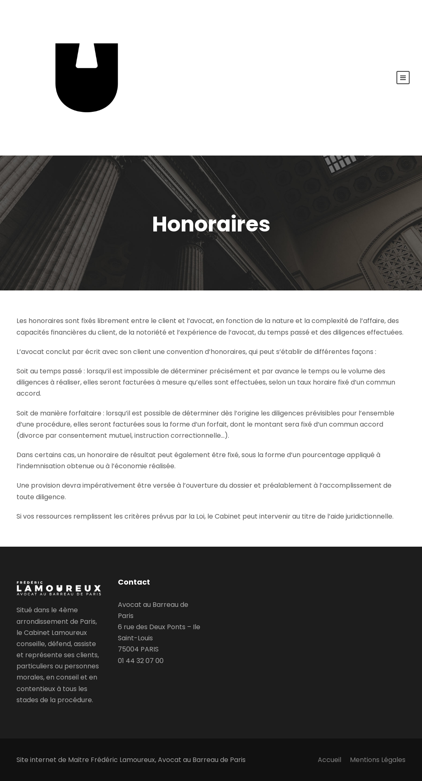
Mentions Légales (378, 759)
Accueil (329, 759)
